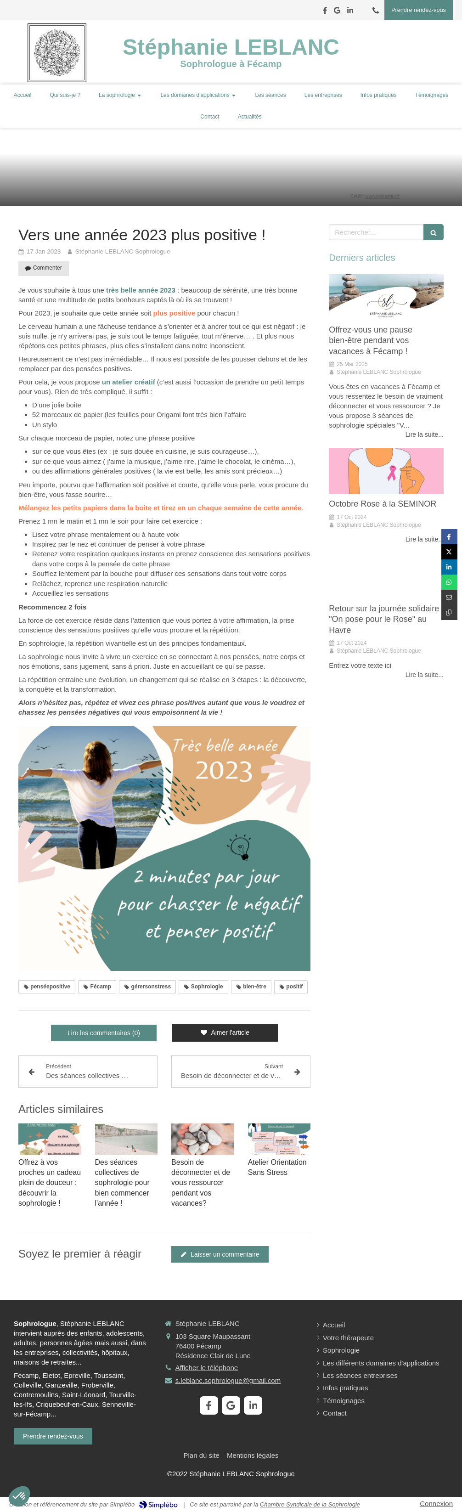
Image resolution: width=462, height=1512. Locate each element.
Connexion (436, 1503)
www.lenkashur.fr (382, 196)
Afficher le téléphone (206, 1367)
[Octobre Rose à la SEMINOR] (386, 471)
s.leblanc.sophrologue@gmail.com (228, 1380)
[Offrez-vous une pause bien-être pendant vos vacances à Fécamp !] (386, 297)
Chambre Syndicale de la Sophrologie (310, 1504)
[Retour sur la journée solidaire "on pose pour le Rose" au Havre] (386, 576)
